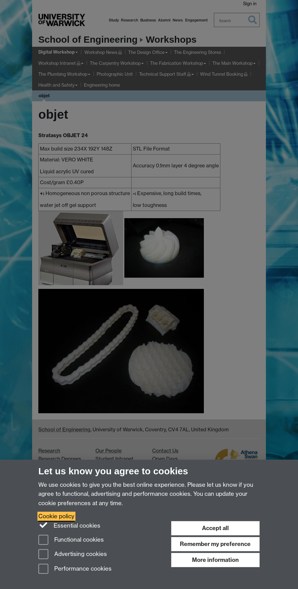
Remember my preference (215, 544)
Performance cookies (75, 569)
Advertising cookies (72, 554)
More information (215, 559)
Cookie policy (56, 516)
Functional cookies (71, 540)
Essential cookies (69, 525)
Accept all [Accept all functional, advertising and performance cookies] (215, 528)
